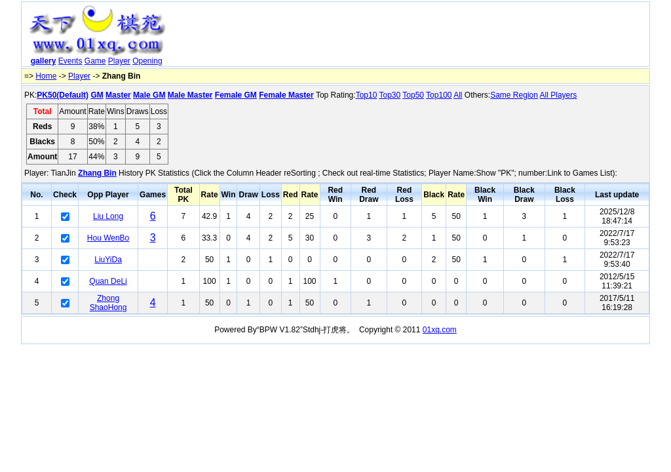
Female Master (286, 95)
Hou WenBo (108, 238)
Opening (147, 61)
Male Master (190, 95)
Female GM (236, 95)
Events (70, 61)
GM (96, 95)
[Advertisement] (409, 36)
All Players (558, 95)
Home (45, 76)
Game (95, 61)
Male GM (149, 95)
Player (119, 61)
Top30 (389, 95)
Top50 (413, 95)
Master (118, 95)
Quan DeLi (107, 281)
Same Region (514, 95)
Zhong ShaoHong (108, 303)
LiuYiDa (108, 259)
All (457, 95)
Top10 (366, 95)
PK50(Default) (62, 95)
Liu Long (108, 216)
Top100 (438, 95)
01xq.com (440, 329)
